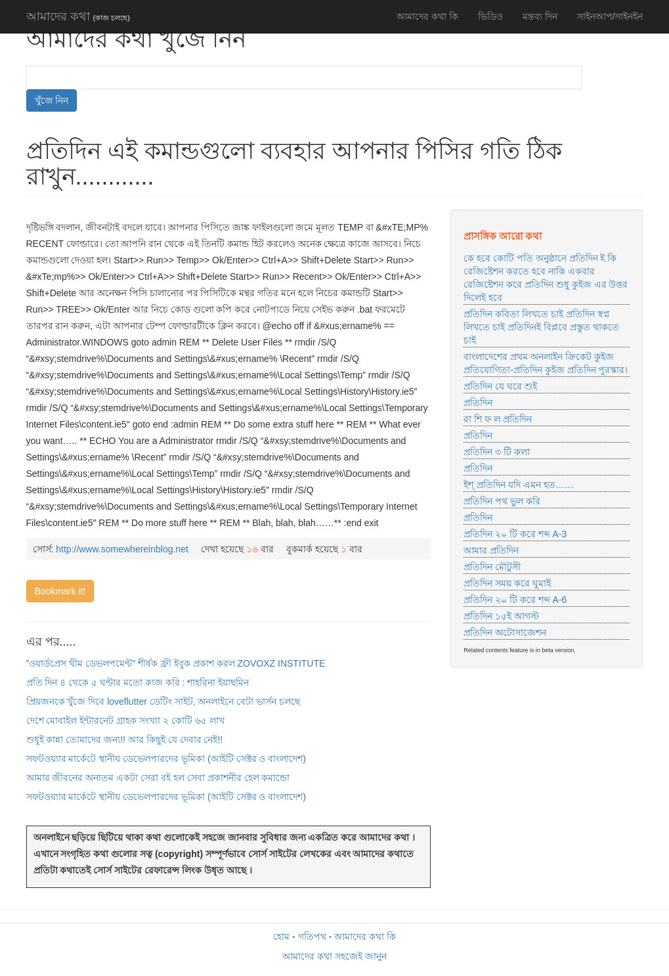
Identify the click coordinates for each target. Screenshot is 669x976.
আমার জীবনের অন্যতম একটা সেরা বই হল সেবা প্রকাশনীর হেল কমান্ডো (158, 777)
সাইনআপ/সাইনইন (610, 16)
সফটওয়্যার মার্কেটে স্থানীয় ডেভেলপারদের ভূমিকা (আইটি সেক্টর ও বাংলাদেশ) (166, 758)
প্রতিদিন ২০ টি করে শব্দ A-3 (515, 534)
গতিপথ (312, 936)
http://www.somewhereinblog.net (122, 549)
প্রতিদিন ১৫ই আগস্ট (501, 616)
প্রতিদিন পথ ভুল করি (502, 501)
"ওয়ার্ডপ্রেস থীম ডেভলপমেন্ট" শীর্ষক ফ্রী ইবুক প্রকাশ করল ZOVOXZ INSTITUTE (176, 663)
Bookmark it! (60, 591)
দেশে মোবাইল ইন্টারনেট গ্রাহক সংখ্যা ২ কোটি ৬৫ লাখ (125, 720)
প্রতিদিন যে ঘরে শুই (500, 386)
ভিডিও (490, 16)
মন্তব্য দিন (540, 16)
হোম (281, 936)
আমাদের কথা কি (427, 16)
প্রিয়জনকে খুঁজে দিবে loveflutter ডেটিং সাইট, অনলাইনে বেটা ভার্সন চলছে (163, 701)
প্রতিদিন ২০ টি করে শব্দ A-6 (515, 599)
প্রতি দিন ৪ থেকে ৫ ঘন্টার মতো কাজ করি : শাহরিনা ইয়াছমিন (137, 682)
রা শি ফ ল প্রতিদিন (498, 419)
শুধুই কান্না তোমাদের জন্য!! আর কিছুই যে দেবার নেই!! (124, 739)
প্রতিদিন (478, 402)
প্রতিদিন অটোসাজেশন (505, 632)
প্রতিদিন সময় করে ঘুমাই (507, 583)
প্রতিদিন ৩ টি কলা (497, 452)
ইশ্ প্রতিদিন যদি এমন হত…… (519, 484)
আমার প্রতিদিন (491, 550)
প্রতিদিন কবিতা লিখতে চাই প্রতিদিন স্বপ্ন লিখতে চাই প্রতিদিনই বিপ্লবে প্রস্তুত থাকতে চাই (541, 327)
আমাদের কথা (78, 16)
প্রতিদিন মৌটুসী (492, 567)
